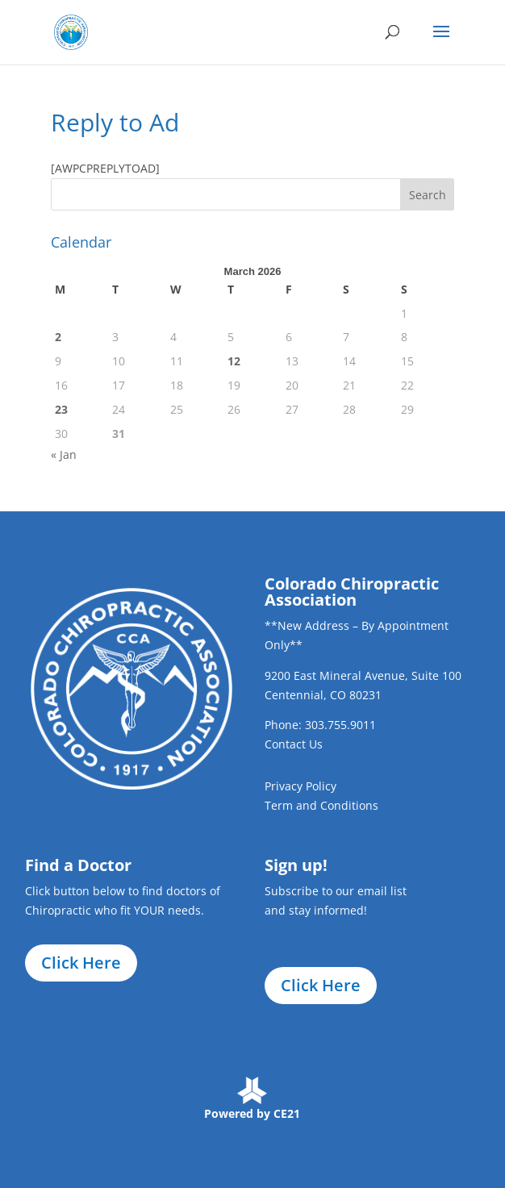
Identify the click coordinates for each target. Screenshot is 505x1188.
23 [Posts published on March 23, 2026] (61, 409)
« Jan (64, 454)
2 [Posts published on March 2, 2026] (58, 336)
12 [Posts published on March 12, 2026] (233, 361)
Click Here (81, 962)
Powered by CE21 (252, 1113)
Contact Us (294, 744)
